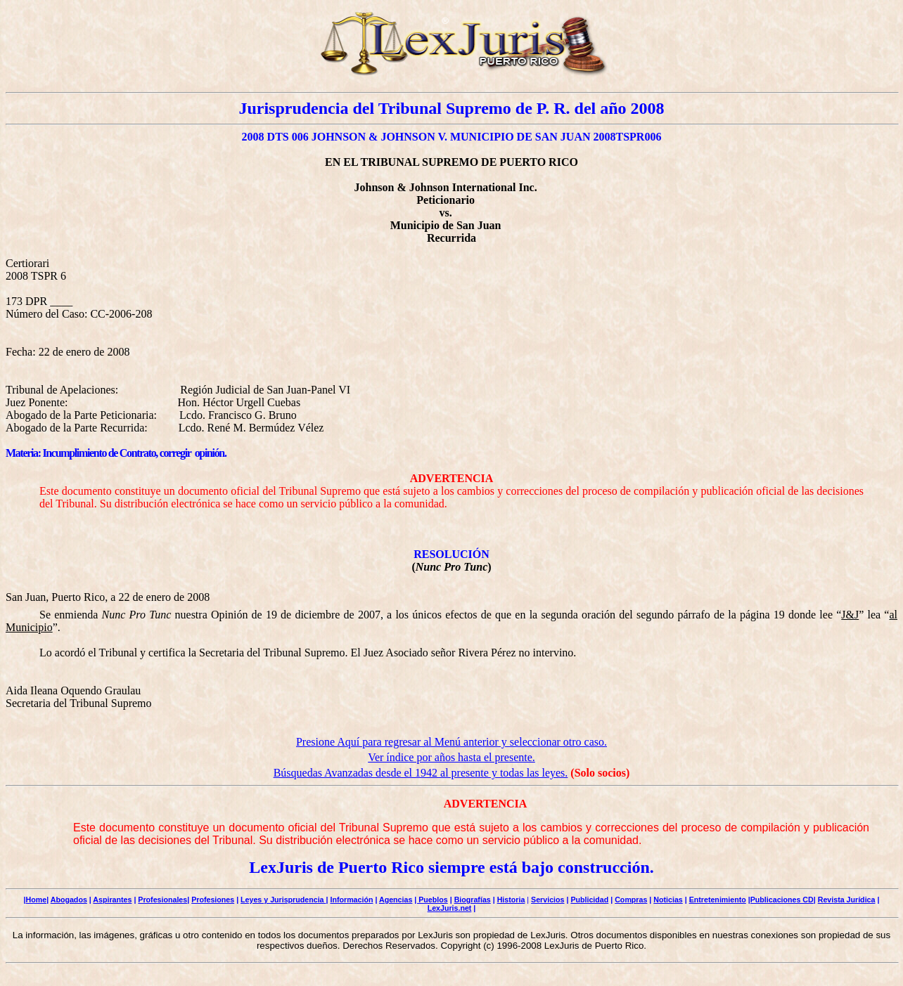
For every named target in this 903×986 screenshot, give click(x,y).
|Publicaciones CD (781, 899)
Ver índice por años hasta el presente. (451, 757)
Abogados (69, 899)
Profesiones (212, 899)
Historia (511, 899)
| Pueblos (430, 899)
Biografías (472, 899)
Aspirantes (112, 899)
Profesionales (162, 899)
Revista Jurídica (847, 899)
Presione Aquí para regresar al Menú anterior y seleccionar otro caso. (451, 742)
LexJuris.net (450, 908)
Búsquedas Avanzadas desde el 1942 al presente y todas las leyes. (421, 773)
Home (36, 899)
